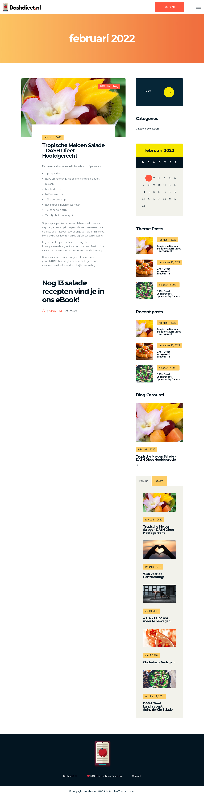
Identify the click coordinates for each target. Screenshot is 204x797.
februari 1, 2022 (167, 240)
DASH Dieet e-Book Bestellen (104, 776)
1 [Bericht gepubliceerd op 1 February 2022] (148, 178)
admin (52, 311)
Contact (136, 776)
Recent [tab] (159, 481)
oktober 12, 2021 (168, 285)
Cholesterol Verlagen (158, 662)
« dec (147, 151)
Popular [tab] (143, 481)
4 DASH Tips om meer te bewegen (156, 619)
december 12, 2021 (169, 262)
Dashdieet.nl (70, 776)
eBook (66, 299)
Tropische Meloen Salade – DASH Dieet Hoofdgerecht (73, 150)
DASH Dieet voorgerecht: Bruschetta (164, 271)
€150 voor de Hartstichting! (153, 575)
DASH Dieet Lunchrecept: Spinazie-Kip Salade (168, 294)
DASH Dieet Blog (109, 86)
